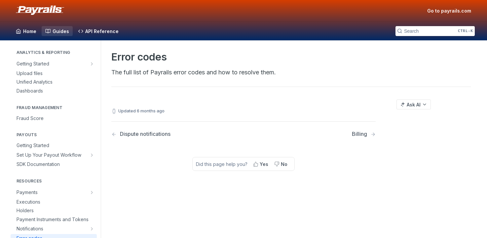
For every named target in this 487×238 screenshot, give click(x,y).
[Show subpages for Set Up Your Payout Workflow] (92, 155)
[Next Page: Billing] (364, 134)
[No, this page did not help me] (281, 164)
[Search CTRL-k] (435, 31)
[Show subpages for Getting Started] (92, 63)
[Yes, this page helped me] (261, 164)
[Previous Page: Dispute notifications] (168, 134)
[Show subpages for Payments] (92, 192)
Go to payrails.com (449, 11)
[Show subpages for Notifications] (92, 228)
